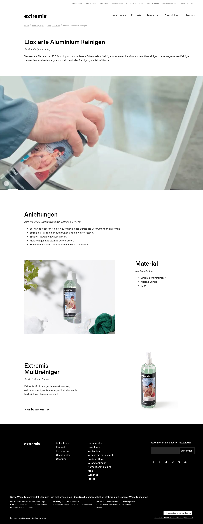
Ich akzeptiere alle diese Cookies (178, 513)
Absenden (187, 450)
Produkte (136, 15)
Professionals (91, 3)
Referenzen (153, 15)
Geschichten (172, 15)
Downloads (104, 3)
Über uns (189, 15)
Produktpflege (153, 3)
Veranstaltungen (97, 462)
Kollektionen (119, 15)
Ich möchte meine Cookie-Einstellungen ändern (174, 517)
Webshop (184, 3)
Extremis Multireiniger (153, 277)
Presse (91, 478)
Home (26, 26)
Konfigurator (77, 3)
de (192, 3)
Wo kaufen (94, 451)
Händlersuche (117, 3)
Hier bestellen (37, 410)
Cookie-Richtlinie (39, 518)
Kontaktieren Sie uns (170, 3)
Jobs (90, 470)
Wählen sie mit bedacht (101, 455)
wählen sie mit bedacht (135, 3)
